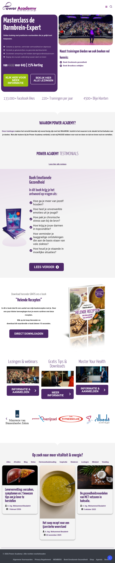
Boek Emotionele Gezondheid (76, 559)
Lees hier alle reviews (57, 164)
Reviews (107, 559)
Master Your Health (92, 362)
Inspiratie (63, 462)
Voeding (105, 462)
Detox (33, 462)
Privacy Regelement (43, 559)
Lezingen (85, 462)
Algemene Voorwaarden (23, 559)
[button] (6, 418)
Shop (92, 559)
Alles (8, 462)
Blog (26, 462)
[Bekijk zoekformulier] (110, 6)
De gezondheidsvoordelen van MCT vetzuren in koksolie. (94, 497)
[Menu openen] (106, 6)
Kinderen (74, 462)
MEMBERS (57, 559)
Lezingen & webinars (23, 362)
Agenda (99, 559)
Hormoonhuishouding (47, 462)
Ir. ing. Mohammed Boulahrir (19, 506)
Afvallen (17, 462)
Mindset (95, 462)
